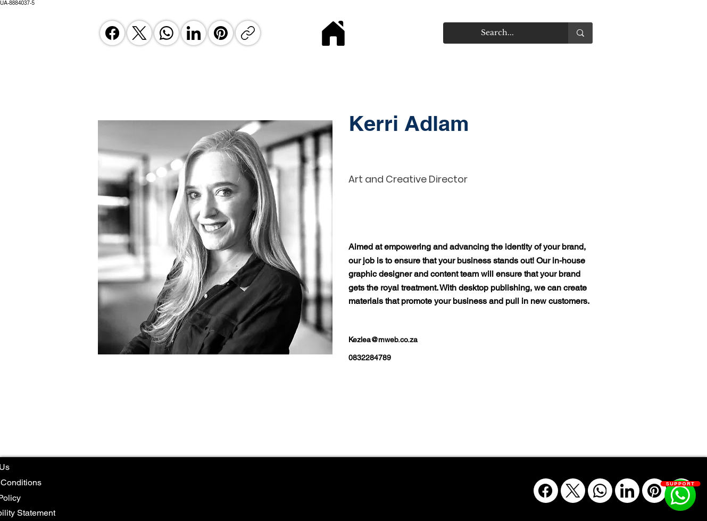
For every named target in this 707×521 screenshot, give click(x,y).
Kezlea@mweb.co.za (383, 339)
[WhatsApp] (166, 33)
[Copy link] (248, 33)
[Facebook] (112, 33)
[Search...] (498, 33)
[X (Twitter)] (139, 33)
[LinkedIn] (193, 33)
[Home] (333, 33)
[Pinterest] (221, 33)
